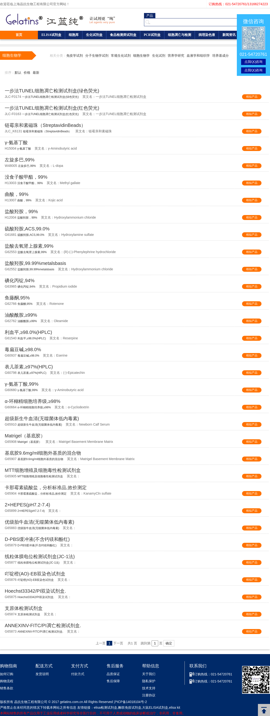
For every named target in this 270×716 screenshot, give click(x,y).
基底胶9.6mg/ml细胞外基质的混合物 (43, 453)
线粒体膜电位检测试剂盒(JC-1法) (40, 556)
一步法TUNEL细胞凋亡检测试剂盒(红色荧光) (52, 108)
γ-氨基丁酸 (16, 142)
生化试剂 (158, 55)
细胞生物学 (141, 55)
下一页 (118, 643)
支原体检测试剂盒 (24, 608)
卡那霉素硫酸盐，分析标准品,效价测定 (46, 487)
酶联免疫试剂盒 (129, 707)
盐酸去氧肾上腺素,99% (29, 246)
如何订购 (6, 674)
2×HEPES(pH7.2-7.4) (27, 504)
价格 (27, 72)
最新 (36, 72)
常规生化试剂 (121, 55)
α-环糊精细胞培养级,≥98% (32, 401)
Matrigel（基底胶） (25, 435)
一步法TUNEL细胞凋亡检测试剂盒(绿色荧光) (52, 90)
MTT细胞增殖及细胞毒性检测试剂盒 (43, 470)
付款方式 (77, 674)
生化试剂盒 (94, 35)
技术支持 (148, 688)
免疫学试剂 (74, 55)
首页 (19, 35)
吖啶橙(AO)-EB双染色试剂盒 (35, 573)
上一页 (101, 643)
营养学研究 (176, 55)
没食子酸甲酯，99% (26, 177)
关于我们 (148, 674)
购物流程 (6, 681)
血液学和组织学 (198, 55)
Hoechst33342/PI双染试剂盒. (35, 591)
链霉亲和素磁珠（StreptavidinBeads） (45, 125)
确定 (169, 643)
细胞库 (74, 35)
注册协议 (148, 695)
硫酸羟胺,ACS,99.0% (27, 228)
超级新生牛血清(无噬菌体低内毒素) (42, 418)
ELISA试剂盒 (51, 35)
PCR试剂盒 (152, 35)
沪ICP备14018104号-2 (130, 702)
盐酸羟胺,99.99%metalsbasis (35, 263)
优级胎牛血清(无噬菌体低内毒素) (39, 522)
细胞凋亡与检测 (179, 35)
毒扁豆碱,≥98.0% (23, 349)
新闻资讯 (229, 35)
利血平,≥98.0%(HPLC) (28, 332)
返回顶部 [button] (264, 710)
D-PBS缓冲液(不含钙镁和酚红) (37, 539)
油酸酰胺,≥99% (21, 315)
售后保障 (113, 681)
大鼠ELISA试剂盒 (155, 707)
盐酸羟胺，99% (21, 211)
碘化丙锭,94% (20, 280)
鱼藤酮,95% (17, 297)
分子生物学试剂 (96, 55)
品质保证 (113, 674)
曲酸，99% (16, 194)
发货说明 (42, 674)
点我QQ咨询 (253, 62)
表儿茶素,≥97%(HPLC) (29, 366)
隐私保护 (148, 681)
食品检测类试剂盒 (123, 35)
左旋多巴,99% (20, 159)
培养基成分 (220, 55)
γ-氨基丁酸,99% (21, 384)
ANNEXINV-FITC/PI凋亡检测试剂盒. (43, 625)
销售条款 (6, 688)
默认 (18, 72)
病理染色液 (206, 35)
